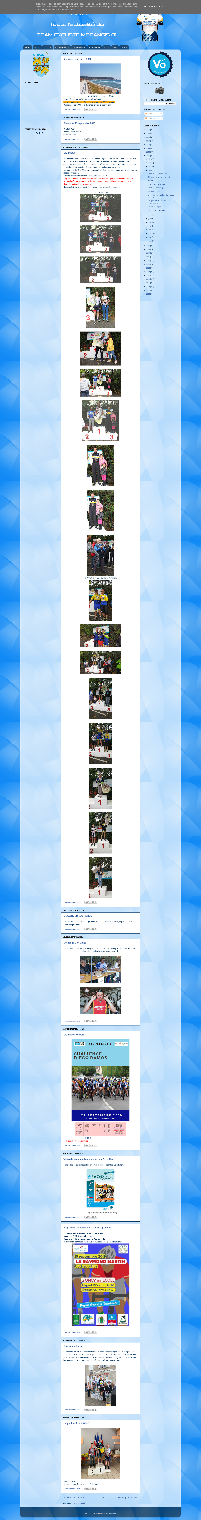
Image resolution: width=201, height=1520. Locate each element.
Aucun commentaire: (73, 110)
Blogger (113, 1513)
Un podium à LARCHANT (76, 1423)
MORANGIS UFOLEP (73, 1035)
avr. (150, 230)
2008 (148, 283)
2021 (148, 148)
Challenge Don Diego (74, 943)
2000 (148, 294)
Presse (106, 47)
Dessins (124, 47)
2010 (148, 276)
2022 (148, 145)
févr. (150, 237)
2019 (148, 156)
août (150, 215)
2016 (148, 253)
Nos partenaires (79, 47)
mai (150, 226)
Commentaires (151, 118)
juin (150, 222)
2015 (148, 257)
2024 (148, 137)
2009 (148, 279)
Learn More (150, 7)
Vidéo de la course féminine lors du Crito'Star (88, 1159)
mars (151, 234)
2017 (148, 249)
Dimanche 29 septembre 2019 (79, 123)
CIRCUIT (87, 1138)
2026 (148, 130)
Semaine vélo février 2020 (77, 59)
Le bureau (47, 47)
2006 (148, 290)
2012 (148, 268)
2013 (148, 264)
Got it (162, 7)
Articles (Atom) (79, 1503)
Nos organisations (62, 47)
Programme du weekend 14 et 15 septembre (87, 1227)
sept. (151, 170)
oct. (150, 167)
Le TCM (37, 47)
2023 (148, 141)
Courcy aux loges (72, 1346)
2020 (148, 152)
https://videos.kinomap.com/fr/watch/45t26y (102, 1213)
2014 (148, 261)
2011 (148, 272)
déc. (150, 159)
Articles (148, 114)
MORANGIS (69, 153)
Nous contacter (94, 47)
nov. (150, 163)
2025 (148, 134)
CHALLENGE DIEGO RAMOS (77, 916)
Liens (115, 47)
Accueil (27, 47)
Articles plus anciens (127, 1497)
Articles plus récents (73, 1497)
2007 (148, 287)
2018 (148, 246)
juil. (150, 219)
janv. (150, 241)
